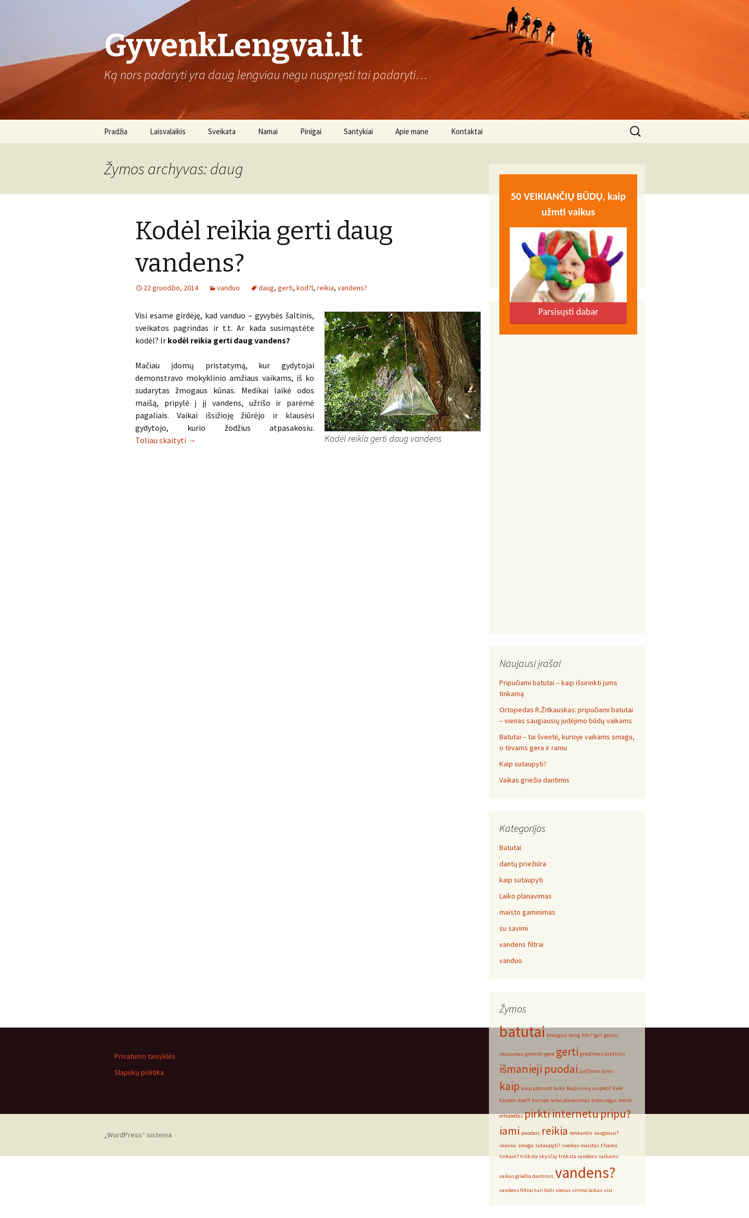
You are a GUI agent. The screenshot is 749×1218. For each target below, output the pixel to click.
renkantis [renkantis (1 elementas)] (581, 1133)
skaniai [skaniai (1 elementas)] (507, 1145)
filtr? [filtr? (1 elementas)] (587, 1035)
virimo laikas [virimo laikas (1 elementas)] (587, 1190)
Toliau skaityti (165, 440)
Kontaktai (467, 131)
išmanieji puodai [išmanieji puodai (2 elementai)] (538, 1068)
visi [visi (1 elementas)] (608, 1190)
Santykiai (358, 131)
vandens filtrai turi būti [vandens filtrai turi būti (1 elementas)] (526, 1190)
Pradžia (115, 131)
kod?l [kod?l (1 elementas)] (524, 1100)
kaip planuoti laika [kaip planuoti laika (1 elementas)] (543, 1088)
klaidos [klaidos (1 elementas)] (507, 1100)
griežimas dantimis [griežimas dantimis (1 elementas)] (602, 1053)
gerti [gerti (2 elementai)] (567, 1051)
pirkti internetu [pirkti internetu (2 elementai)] (561, 1113)
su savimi (513, 928)
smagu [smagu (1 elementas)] (526, 1145)
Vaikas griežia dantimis (534, 780)
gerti (285, 287)
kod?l (304, 287)
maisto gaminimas (527, 912)
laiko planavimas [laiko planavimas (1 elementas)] (570, 1100)
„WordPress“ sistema (138, 1134)
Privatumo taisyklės (144, 1056)
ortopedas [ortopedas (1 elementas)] (511, 1115)
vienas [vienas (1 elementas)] (563, 1190)
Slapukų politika (139, 1072)
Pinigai (310, 131)
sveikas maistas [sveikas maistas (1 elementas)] (580, 1145)
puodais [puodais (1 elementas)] (530, 1133)
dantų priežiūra (522, 863)
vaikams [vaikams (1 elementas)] (608, 1156)
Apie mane (412, 131)
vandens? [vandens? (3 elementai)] (585, 1172)
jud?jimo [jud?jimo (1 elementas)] (589, 1071)
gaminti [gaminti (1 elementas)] (534, 1053)
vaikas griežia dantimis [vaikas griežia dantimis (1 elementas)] (526, 1176)
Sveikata (222, 131)
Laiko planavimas (525, 896)
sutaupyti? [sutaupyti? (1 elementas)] (547, 1145)
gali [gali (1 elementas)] (598, 1035)
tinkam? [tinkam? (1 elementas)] (509, 1156)
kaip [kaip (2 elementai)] (509, 1086)
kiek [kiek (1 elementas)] (618, 1088)
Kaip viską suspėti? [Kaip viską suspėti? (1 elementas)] (588, 1088)
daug (266, 287)
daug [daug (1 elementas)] (574, 1035)
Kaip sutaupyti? (523, 763)
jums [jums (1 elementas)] (607, 1071)
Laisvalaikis (168, 131)
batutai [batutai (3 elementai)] (522, 1031)
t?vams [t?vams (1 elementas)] (609, 1145)
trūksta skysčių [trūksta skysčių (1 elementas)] (538, 1156)
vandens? (352, 287)
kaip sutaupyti (521, 879)
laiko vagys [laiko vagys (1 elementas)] (604, 1100)
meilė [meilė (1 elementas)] (624, 1100)
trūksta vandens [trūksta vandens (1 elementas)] (578, 1156)
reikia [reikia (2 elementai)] (554, 1130)
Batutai (510, 847)
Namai (268, 131)
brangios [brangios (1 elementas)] (557, 1035)
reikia (325, 287)
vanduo (228, 287)
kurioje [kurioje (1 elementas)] (540, 1100)
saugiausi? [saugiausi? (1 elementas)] (606, 1133)
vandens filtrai (521, 944)
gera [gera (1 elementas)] (549, 1053)
